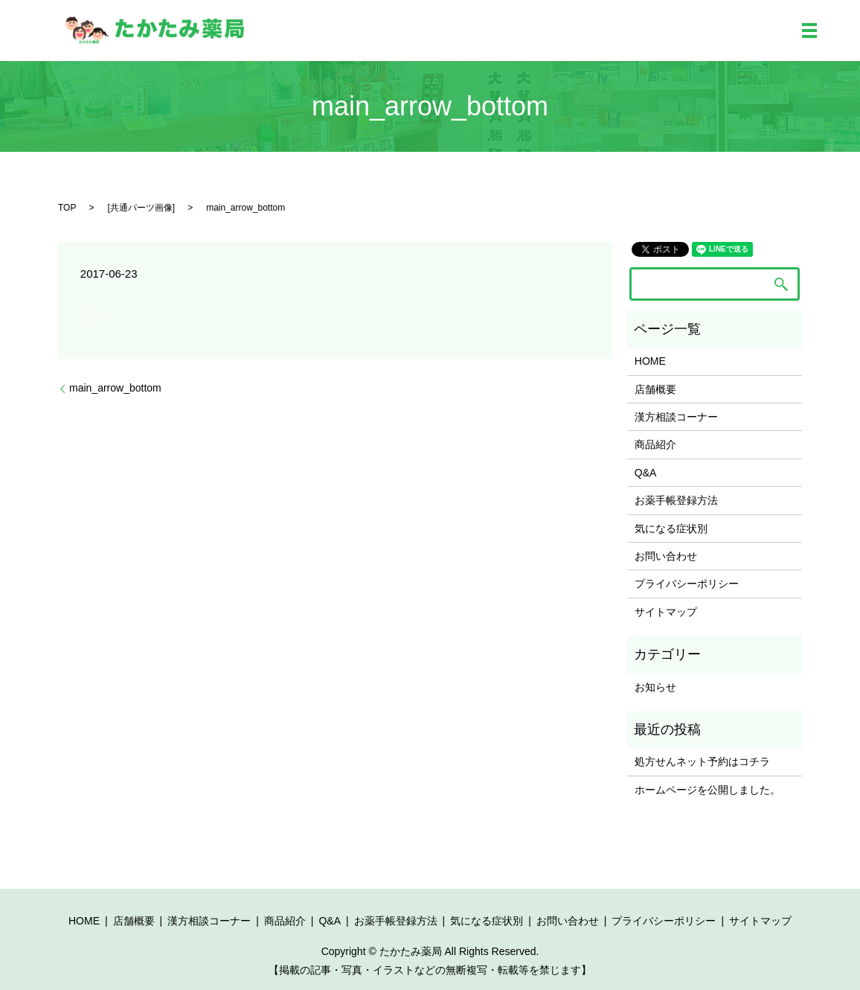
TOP (67, 207)
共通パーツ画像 (141, 207)
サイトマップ (666, 612)
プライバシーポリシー (687, 584)
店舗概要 (655, 389)
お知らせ (655, 687)
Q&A (646, 473)
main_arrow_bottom (115, 388)
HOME (650, 361)
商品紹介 (655, 444)
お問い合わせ (666, 556)
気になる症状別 (671, 528)
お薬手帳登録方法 (676, 500)
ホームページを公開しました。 (707, 790)
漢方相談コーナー (676, 417)
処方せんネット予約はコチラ (702, 761)
